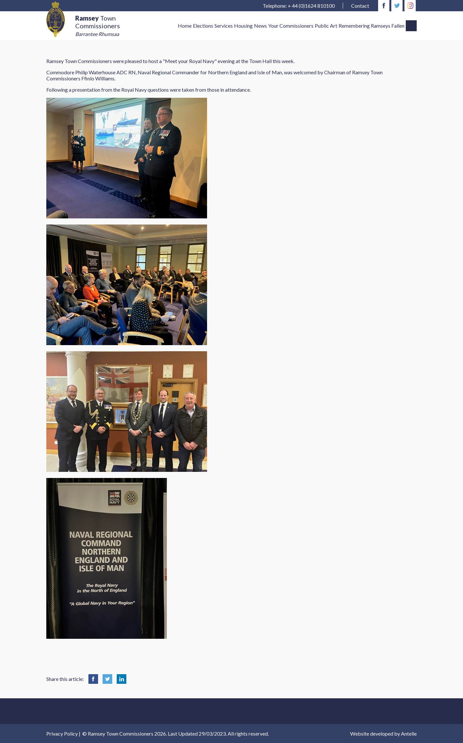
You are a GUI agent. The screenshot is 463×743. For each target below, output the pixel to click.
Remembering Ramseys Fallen (371, 26)
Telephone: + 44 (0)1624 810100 (299, 6)
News (260, 26)
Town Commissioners (97, 25)
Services (223, 26)
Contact (360, 6)
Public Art (326, 26)
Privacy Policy (62, 733)
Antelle (409, 733)
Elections (203, 26)
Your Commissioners (290, 26)
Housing (243, 26)
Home (185, 26)
